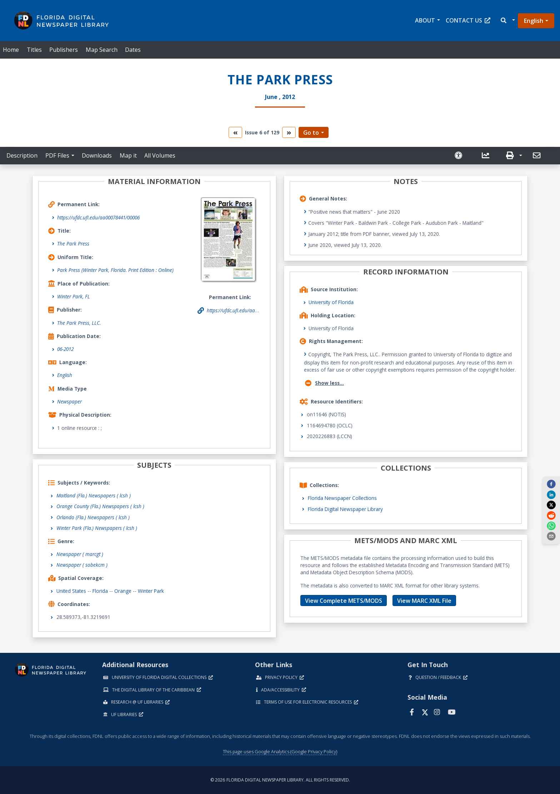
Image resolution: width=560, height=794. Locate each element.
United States (71, 590)
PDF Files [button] (57, 155)
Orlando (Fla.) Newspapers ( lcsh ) (93, 517)
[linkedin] (551, 494)
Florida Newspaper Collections (342, 498)
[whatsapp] (551, 525)
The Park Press (73, 243)
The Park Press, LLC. (79, 322)
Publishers (63, 50)
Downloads (97, 155)
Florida (100, 590)
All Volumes (159, 155)
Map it (128, 155)
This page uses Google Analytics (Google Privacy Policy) (280, 751)
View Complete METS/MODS (343, 601)
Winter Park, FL (73, 296)
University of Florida (331, 302)
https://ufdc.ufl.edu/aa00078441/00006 (98, 217)
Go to (311, 133)
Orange (122, 590)
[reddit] (551, 515)
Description (22, 155)
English (533, 21)
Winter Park (151, 590)
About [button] (425, 20)
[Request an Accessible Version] (461, 155)
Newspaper (69, 401)
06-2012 (65, 349)
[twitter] (551, 505)
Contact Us (468, 20)
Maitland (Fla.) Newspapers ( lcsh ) (93, 495)
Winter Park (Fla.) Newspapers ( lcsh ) (96, 528)
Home (11, 50)
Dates (133, 50)
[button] (507, 20)
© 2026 (280, 780)
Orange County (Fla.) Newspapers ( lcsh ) (100, 506)
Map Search (102, 50)
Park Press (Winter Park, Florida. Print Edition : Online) (115, 270)
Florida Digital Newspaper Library (345, 509)
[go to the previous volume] (235, 132)
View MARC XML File (424, 601)
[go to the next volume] (289, 132)
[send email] (551, 536)
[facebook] (551, 483)
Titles (34, 50)
